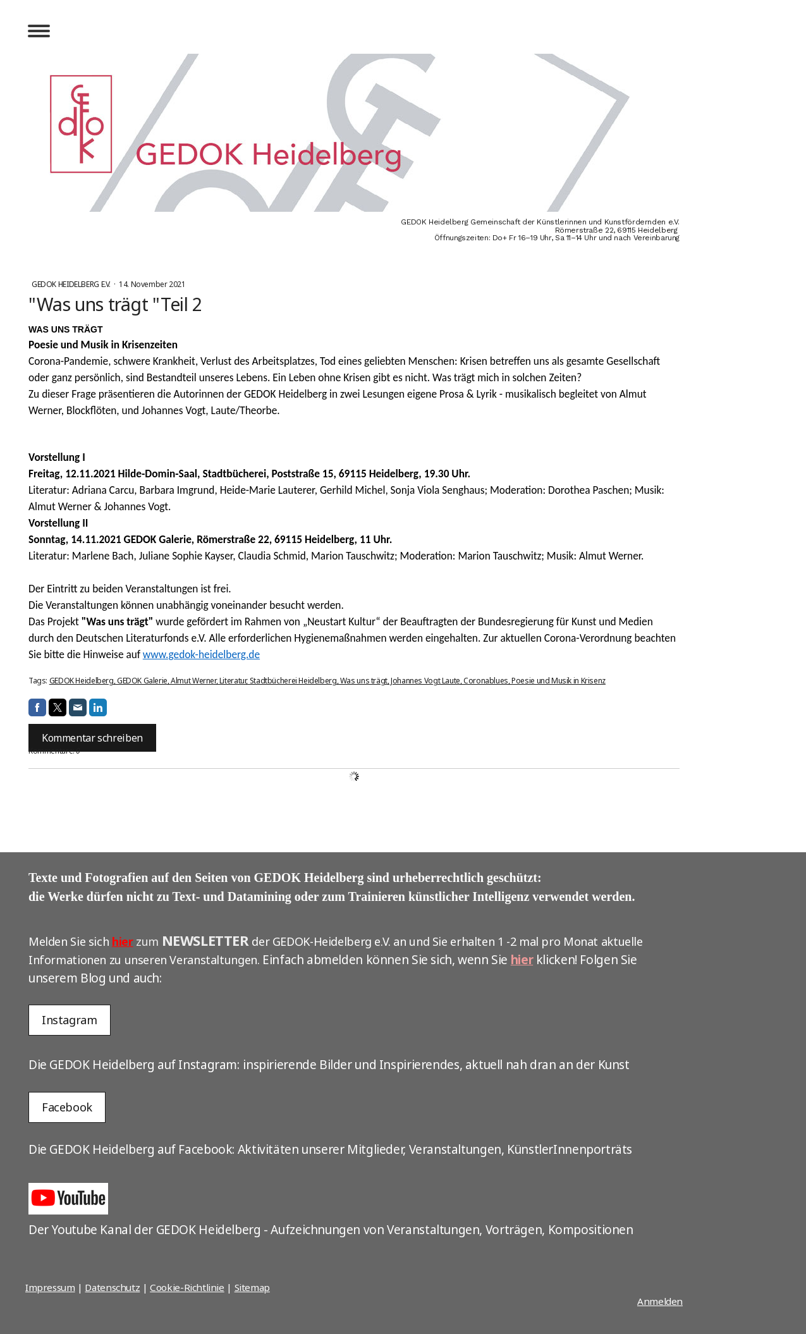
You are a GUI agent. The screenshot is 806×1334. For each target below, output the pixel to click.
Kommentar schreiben (92, 738)
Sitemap (252, 1287)
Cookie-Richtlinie (187, 1287)
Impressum (50, 1287)
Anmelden (660, 1301)
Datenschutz (112, 1287)
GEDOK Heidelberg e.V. (72, 284)
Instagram (69, 1019)
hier (122, 941)
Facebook (67, 1107)
